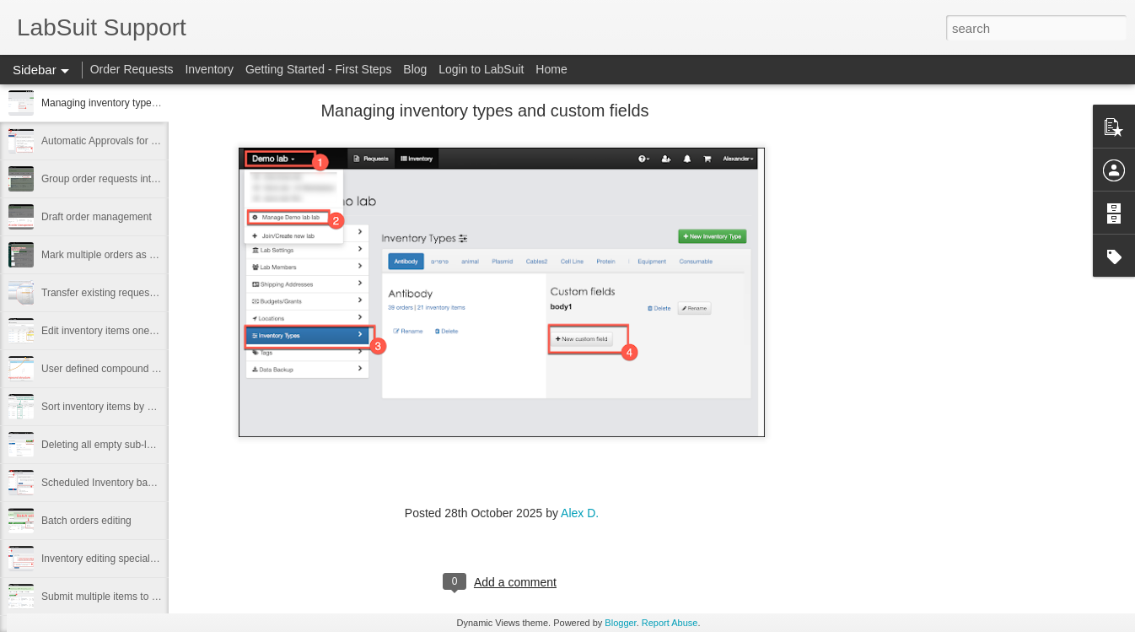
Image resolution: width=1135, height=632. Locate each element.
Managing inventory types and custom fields (139, 103)
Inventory (209, 69)
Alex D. (580, 513)
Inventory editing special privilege (116, 558)
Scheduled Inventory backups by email (127, 483)
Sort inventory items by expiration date (127, 407)
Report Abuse (670, 623)
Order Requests (132, 69)
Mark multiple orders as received (114, 255)
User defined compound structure (116, 369)
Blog (415, 69)
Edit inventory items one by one (111, 331)
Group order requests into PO (107, 179)
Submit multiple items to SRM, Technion (130, 596)
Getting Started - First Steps (318, 69)
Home (551, 69)
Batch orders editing (86, 521)
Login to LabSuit (481, 69)
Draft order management (96, 217)
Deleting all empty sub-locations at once (130, 445)
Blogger (620, 623)
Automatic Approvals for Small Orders (125, 141)
